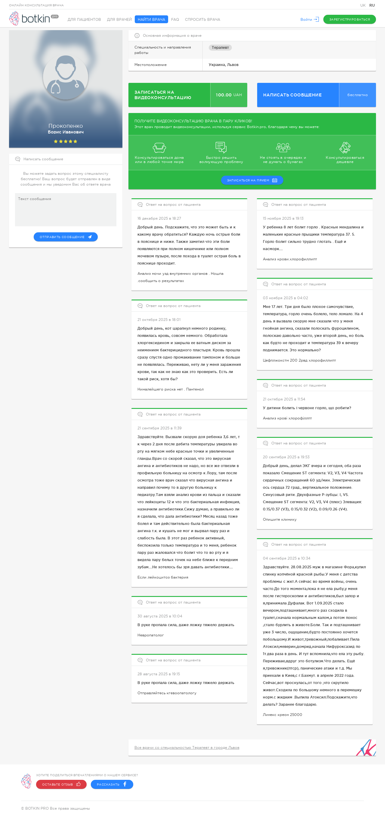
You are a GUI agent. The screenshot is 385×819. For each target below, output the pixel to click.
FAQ (175, 19)
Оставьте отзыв (61, 784)
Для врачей (119, 19)
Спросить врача (202, 19)
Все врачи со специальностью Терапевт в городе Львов (186, 747)
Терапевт (220, 47)
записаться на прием (252, 180)
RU (372, 5)
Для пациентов (84, 19)
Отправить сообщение (66, 236)
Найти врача (151, 19)
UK (363, 5)
